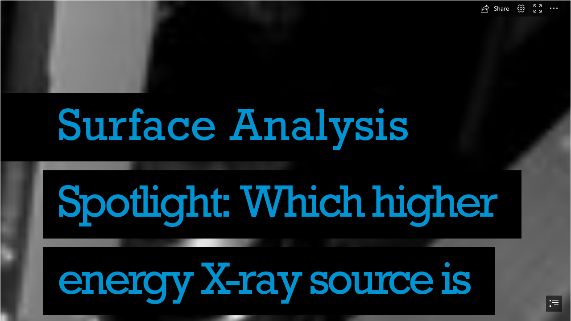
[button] (495, 8)
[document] (285, 160)
